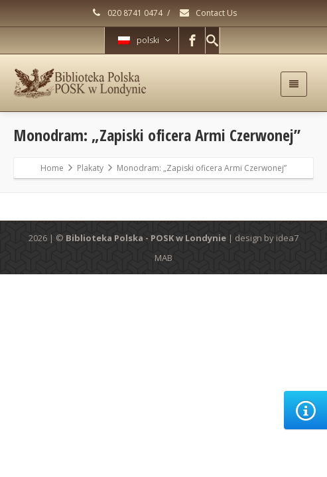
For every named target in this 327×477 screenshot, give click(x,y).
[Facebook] (192, 40)
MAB (163, 258)
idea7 (287, 238)
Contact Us (207, 13)
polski (144, 40)
